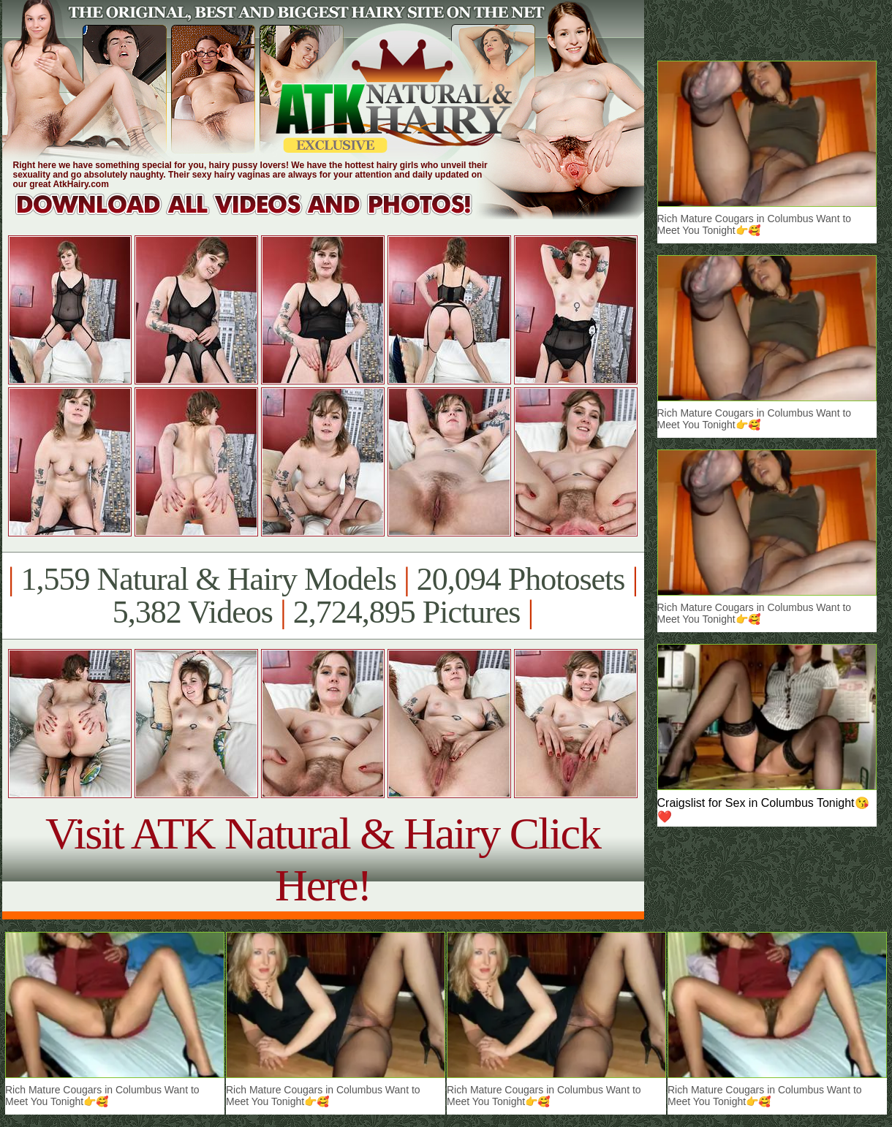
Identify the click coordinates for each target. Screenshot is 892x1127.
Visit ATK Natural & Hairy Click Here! (322, 859)
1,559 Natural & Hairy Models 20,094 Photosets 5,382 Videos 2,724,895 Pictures (323, 596)
